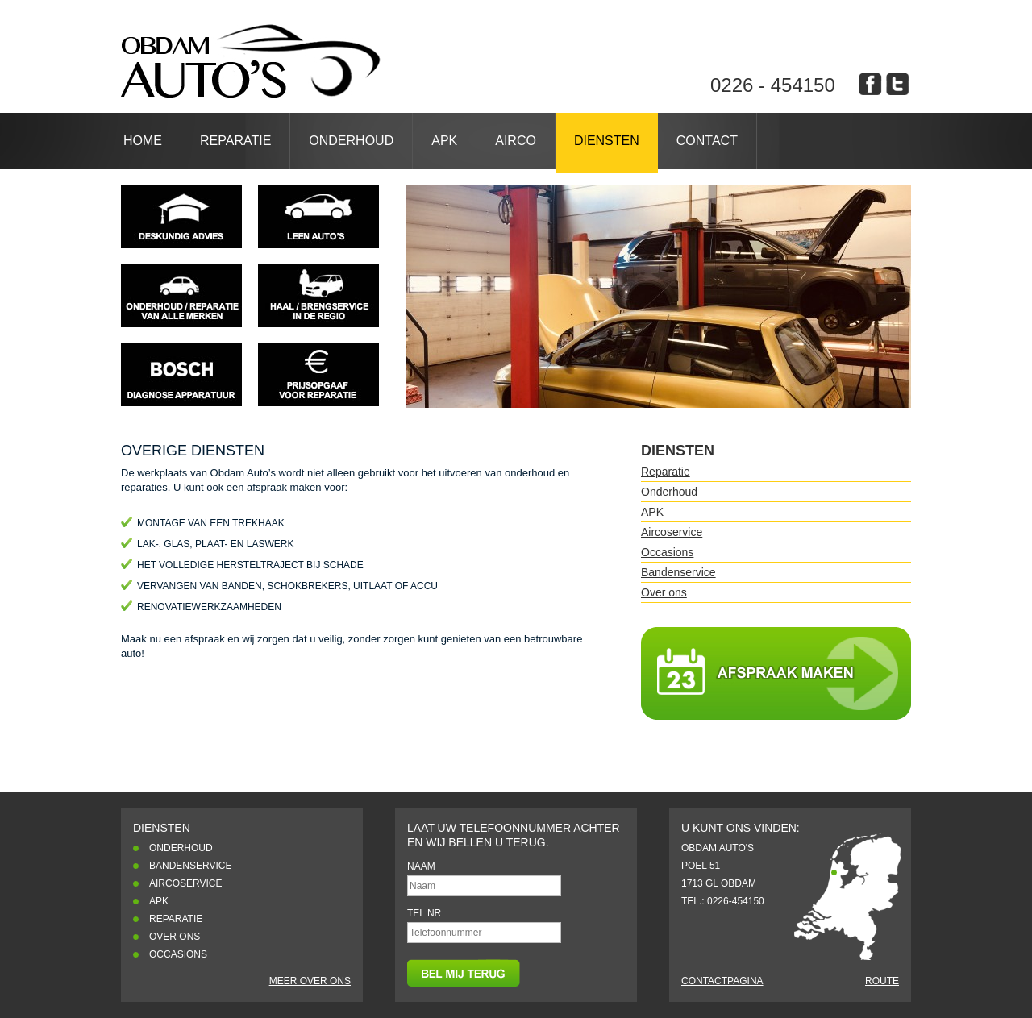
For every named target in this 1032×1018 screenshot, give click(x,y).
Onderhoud (351, 141)
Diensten (606, 141)
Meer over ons (310, 981)
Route (882, 981)
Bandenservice (678, 572)
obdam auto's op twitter (897, 84)
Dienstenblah (251, 61)
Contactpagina (722, 981)
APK (444, 141)
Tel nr (424, 913)
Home (142, 141)
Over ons (664, 592)
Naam (421, 866)
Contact (707, 141)
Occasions (667, 552)
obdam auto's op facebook (870, 84)
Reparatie (235, 141)
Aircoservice (671, 532)
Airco (515, 141)
